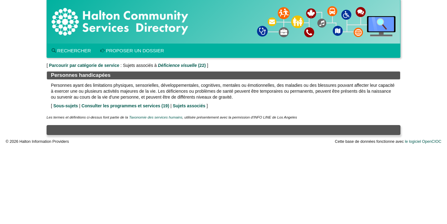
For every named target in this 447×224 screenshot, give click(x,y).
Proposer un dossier (132, 50)
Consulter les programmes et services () (125, 105)
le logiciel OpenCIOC (423, 141)
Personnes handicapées (81, 75)
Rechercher (71, 50)
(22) (182, 65)
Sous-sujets (65, 105)
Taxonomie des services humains (156, 117)
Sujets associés (189, 105)
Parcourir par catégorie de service (84, 65)
